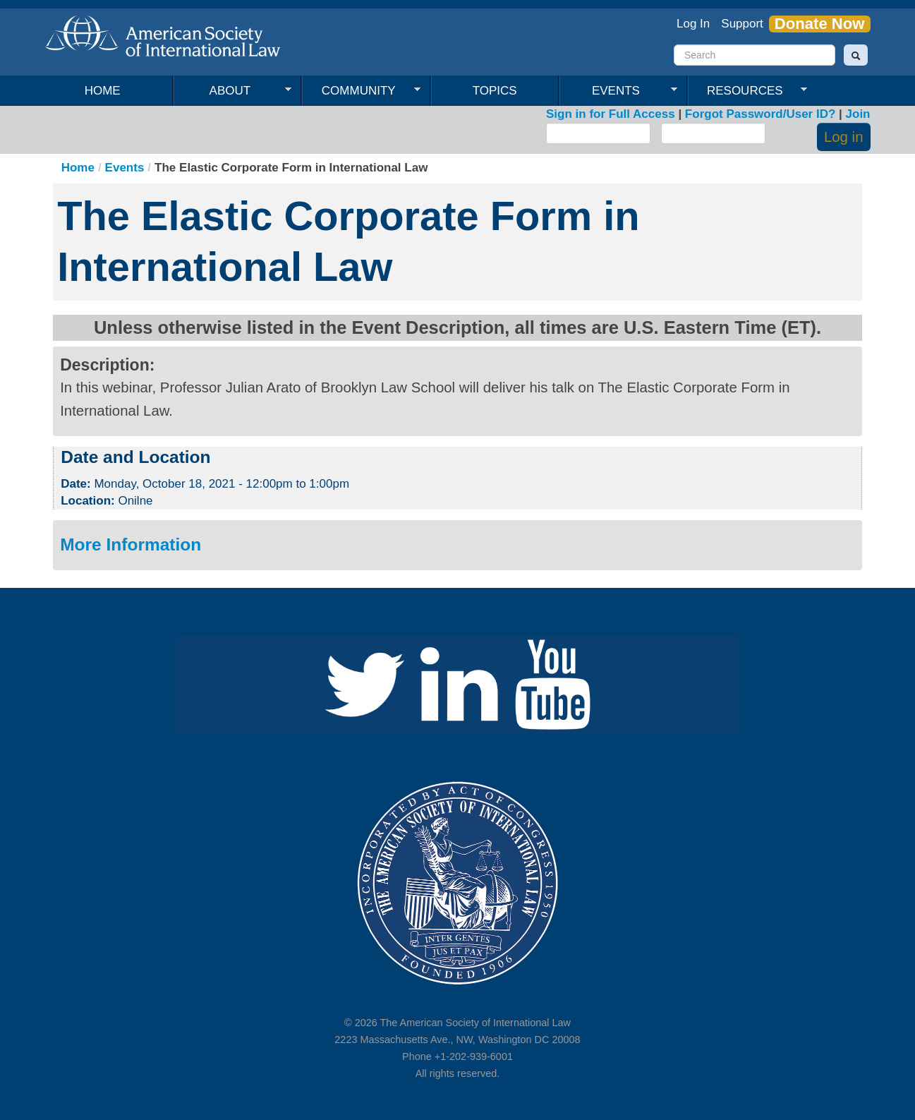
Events (618, 91)
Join (858, 114)
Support (742, 23)
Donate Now (820, 24)
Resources (747, 91)
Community (361, 91)
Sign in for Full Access (610, 114)
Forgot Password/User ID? (760, 114)
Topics (495, 90)
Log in (844, 137)
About (233, 91)
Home (103, 90)
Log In (693, 23)
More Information (130, 544)
